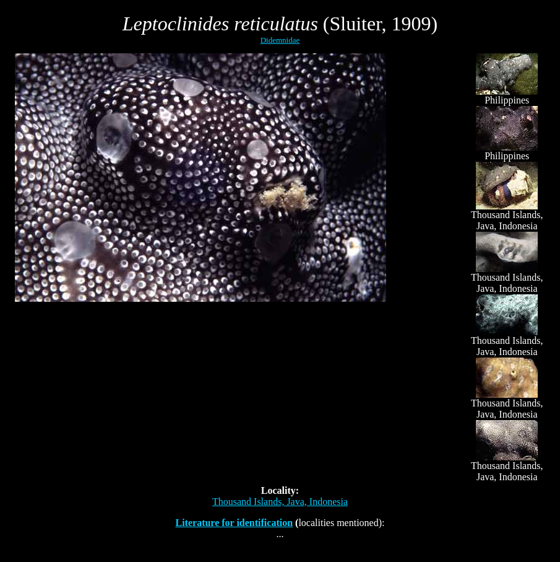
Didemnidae (280, 40)
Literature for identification (234, 522)
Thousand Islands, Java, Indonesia (280, 501)
